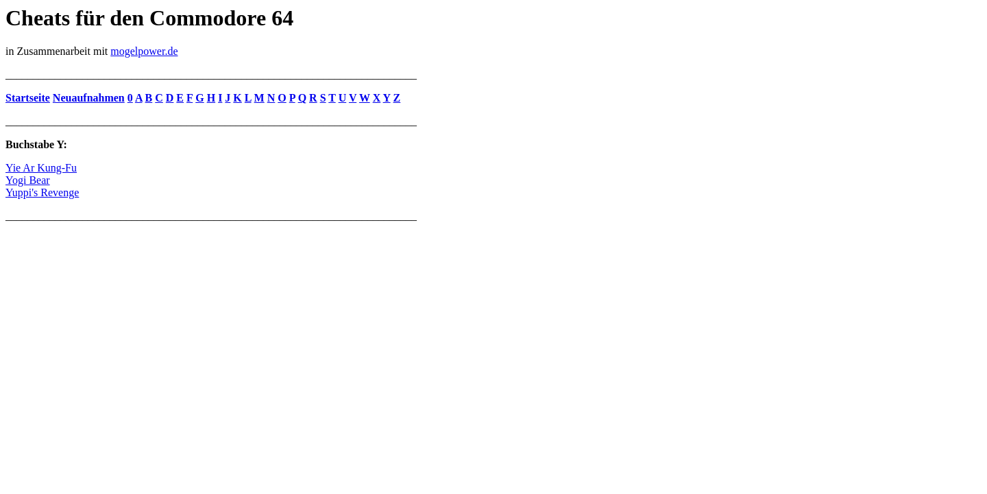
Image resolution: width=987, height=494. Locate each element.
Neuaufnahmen (89, 98)
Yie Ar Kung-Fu (41, 168)
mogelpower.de (144, 51)
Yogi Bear (27, 180)
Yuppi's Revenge (42, 192)
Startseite (27, 98)
